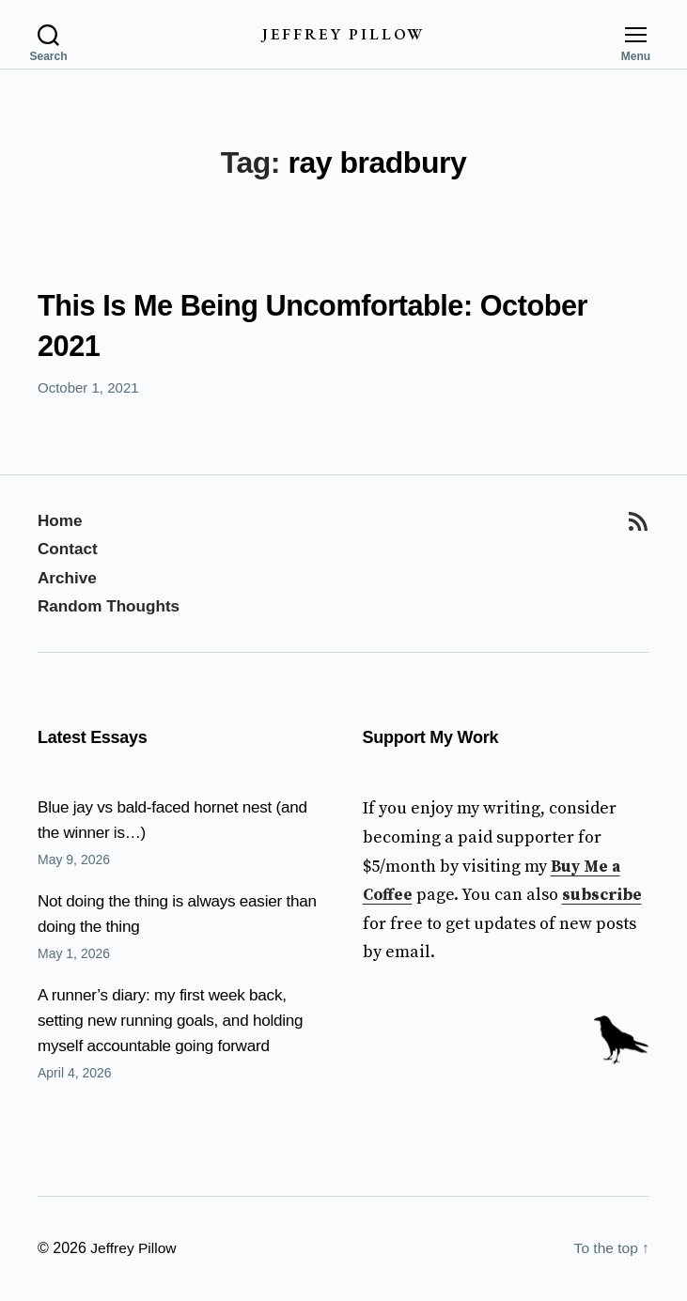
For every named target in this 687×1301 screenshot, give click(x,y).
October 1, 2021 (88, 388)
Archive (69, 577)
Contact (69, 549)
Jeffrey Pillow (343, 34)
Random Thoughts (112, 606)
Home (61, 520)
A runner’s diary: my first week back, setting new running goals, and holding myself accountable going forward (177, 1021)
